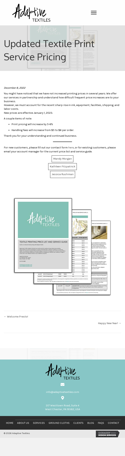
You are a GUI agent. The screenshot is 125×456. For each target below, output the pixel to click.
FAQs (101, 423)
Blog (90, 423)
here (71, 147)
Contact (113, 423)
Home (9, 423)
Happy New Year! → (109, 323)
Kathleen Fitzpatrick (62, 166)
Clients (78, 423)
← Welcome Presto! (16, 316)
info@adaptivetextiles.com (62, 392)
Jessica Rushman (63, 174)
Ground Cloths (59, 423)
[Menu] (93, 12)
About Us (23, 423)
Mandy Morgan (62, 158)
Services (39, 423)
